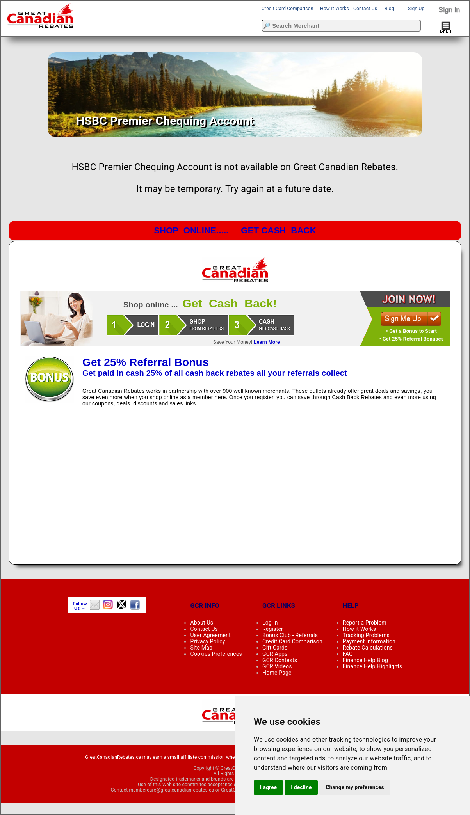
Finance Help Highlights (372, 666)
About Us (201, 623)
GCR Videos (277, 666)
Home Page (277, 672)
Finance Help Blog (365, 660)
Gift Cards (274, 648)
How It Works (334, 8)
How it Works (359, 629)
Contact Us (365, 8)
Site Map (201, 648)
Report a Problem (364, 623)
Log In (270, 623)
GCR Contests (279, 660)
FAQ (348, 654)
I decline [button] (301, 787)
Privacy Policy (207, 641)
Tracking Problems (366, 635)
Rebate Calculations (368, 648)
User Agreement (210, 635)
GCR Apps (275, 654)
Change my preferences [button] (355, 787)
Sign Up (416, 8)
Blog (389, 8)
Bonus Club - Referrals (290, 635)
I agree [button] (268, 787)
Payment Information (369, 641)
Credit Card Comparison (287, 8)
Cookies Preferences (216, 654)
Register (272, 629)
